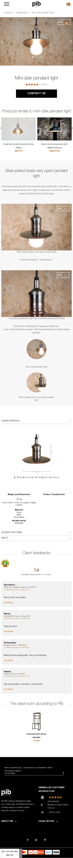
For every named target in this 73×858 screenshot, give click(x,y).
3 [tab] (40, 57)
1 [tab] (32, 57)
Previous (2, 41)
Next (71, 41)
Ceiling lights (21, 13)
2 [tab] (36, 57)
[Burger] (6, 4)
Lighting (8, 13)
